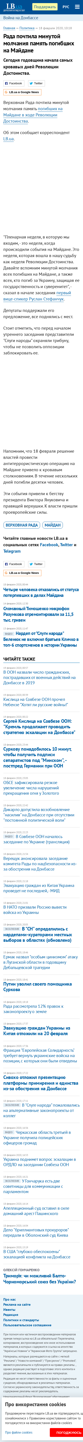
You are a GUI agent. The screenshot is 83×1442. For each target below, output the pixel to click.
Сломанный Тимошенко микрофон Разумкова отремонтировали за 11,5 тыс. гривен (38, 614)
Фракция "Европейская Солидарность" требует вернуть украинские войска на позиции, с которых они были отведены (40, 1055)
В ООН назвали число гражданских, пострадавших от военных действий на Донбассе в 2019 (39, 677)
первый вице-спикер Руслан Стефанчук (37, 296)
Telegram (12, 551)
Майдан (53, 525)
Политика (27, 28)
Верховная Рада (22, 525)
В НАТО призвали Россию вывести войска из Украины (35, 909)
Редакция (10, 1314)
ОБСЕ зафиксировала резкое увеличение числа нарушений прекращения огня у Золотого (31, 788)
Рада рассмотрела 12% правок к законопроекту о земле (33, 1008)
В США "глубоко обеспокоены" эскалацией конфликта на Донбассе (36, 1254)
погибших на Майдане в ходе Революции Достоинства (33, 115)
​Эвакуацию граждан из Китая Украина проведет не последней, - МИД (38, 888)
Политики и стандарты (21, 1320)
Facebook (49, 545)
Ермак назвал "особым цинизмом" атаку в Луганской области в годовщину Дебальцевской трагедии (40, 962)
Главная (9, 28)
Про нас (9, 1299)
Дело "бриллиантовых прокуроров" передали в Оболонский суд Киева (36, 1232)
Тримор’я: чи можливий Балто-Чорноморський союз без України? (39, 1278)
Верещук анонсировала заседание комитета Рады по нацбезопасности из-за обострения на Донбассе (40, 864)
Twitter (66, 545)
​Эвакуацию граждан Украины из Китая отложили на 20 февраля (36, 1030)
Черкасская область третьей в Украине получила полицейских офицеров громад (37, 1137)
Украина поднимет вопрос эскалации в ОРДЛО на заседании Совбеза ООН (39, 1161)
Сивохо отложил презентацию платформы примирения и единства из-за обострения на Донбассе (40, 1083)
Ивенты (9, 1309)
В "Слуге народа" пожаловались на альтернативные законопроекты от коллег (41, 1110)
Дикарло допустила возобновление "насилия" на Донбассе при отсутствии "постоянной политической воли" (38, 815)
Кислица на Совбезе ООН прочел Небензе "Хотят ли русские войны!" (35, 702)
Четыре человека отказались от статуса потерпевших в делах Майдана (41, 592)
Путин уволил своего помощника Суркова (37, 986)
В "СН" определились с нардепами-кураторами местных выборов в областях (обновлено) (37, 934)
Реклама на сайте (17, 1304)
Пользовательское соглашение (27, 1325)
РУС (66, 6)
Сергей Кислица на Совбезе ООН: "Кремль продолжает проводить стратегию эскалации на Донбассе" (39, 726)
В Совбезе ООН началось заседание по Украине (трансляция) (36, 839)
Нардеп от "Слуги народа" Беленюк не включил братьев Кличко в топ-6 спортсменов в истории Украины (41, 639)
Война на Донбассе (20, 17)
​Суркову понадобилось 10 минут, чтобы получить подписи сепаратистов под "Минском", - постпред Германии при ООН (37, 757)
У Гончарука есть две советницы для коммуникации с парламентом (33, 1186)
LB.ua (8, 139)
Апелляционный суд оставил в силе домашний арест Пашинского (36, 1210)
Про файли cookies (18, 1432)
